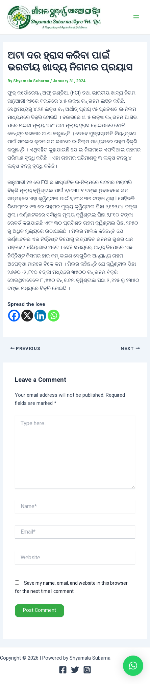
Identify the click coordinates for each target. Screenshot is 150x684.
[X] (27, 316)
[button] (133, 666)
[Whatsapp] (53, 316)
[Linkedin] (40, 316)
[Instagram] (87, 670)
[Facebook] (14, 316)
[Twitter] (75, 670)
